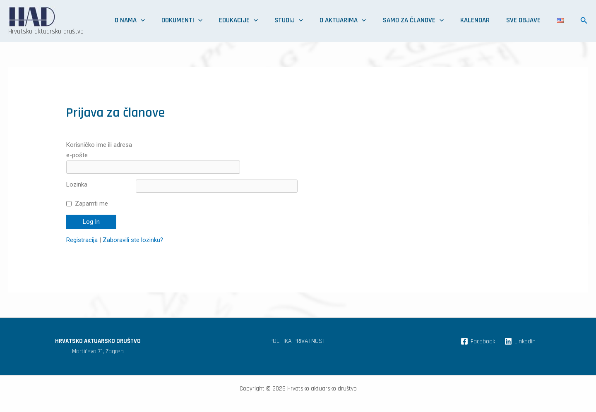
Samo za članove (448, 20)
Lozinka (76, 171)
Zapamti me (91, 190)
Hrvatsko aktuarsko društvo (46, 31)
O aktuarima (387, 20)
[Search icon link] (584, 21)
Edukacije (303, 20)
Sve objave (538, 20)
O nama (214, 20)
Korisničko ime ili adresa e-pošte (99, 150)
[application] (225, 20)
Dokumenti (256, 20)
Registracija (82, 226)
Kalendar (499, 20)
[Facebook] (477, 328)
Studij (343, 20)
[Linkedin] (520, 328)
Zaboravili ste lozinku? (133, 226)
